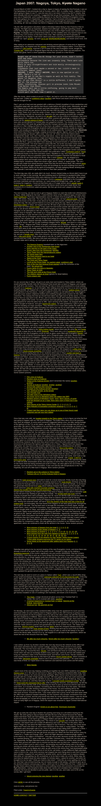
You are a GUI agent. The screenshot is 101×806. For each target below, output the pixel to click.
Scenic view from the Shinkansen (39, 258)
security (62, 728)
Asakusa (28, 295)
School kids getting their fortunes (39, 394)
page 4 (22, 193)
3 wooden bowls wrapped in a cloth (65, 688)
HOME (16, 803)
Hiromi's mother (28, 634)
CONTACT (23, 803)
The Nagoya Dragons (35, 252)
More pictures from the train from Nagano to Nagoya (46, 541)
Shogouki (45, 339)
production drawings (75, 339)
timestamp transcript (21, 561)
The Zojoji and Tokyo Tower (37, 268)
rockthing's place (38, 106)
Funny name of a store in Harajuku (40, 276)
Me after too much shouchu (37, 646)
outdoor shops (74, 297)
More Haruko (32, 672)
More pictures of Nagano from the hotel (41, 535)
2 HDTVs (77, 465)
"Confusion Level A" (73, 159)
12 (70, 539)
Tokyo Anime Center (46, 337)
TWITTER (32, 803)
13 (73, 539)
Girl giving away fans (35, 262)
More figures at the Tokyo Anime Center (42, 412)
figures (80, 341)
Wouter (63, 230)
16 (50, 543)
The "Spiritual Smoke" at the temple (40, 398)
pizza (84, 171)
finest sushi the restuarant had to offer (31, 690)
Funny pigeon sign (34, 283)
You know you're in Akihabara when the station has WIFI (48, 404)
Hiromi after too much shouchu (60, 646)
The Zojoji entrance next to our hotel (40, 264)
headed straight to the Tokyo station (49, 426)
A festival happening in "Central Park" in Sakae (44, 608)
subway (43, 46)
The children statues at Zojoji (38, 281)
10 (64, 539)
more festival (38, 610)
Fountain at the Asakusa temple (39, 396)
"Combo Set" (19, 50)
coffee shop (77, 356)
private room (29, 242)
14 (76, 539)
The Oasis (31, 604)
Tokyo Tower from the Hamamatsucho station (44, 260)
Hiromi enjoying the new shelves (39, 784)
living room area (20, 467)
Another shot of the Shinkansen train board (43, 254)
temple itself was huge (66, 501)
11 (67, 539)
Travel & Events (29, 798)
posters (29, 193)
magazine (58, 187)
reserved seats (71, 206)
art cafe (49, 124)
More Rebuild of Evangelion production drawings (45, 414)
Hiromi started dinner (64, 664)
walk (84, 499)
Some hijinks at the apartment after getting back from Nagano (50, 549)
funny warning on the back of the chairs (42, 256)
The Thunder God (33, 400)
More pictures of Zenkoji (36, 539)
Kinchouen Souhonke (67, 714)
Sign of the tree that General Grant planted (43, 272)
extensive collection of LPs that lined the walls (61, 584)
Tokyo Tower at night (34, 278)
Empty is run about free (49, 714)
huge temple (66, 489)
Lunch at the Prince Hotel (36, 270)
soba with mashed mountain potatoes (40, 495)
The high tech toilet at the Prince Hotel (41, 280)
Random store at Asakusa (36, 386)
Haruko (43, 658)
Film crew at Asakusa (35, 384)
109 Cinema (27, 48)
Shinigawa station (20, 212)
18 (56, 543)
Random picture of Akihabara (38, 406)
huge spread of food (41, 636)
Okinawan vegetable (30, 666)
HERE (20, 790)
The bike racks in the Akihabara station (41, 402)
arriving (30, 39)
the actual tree (37, 274)
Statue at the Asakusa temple (38, 388)
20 (62, 543)
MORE (51, 39)
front (83, 159)
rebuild (74, 191)
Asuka (83, 337)
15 (48, 543)
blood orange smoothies (32, 358)
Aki (20, 234)
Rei (76, 337)
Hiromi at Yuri (32, 612)
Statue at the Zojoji (34, 266)
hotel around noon (29, 487)
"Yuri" (59, 582)
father (52, 634)
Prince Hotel (34, 214)
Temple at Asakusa (34, 392)
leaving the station (49, 311)
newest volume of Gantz (33, 128)
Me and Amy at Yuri (45, 612)
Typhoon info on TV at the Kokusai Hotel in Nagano (46, 481)
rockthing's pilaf (67, 270)
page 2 (80, 191)
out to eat (44, 39)
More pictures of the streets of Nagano (41, 537)
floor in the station (66, 455)
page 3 (16, 193)
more (52, 406)
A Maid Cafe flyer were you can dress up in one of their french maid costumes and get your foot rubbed (52, 419)
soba (40, 493)
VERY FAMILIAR (20, 204)
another (48, 106)
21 (65, 543)
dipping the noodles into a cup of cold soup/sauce (32, 497)
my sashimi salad (53, 270)
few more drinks (25, 244)
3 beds (70, 465)
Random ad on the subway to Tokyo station (43, 479)
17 (53, 543)
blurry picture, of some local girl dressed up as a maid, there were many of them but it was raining (52, 408)
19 (59, 543)
